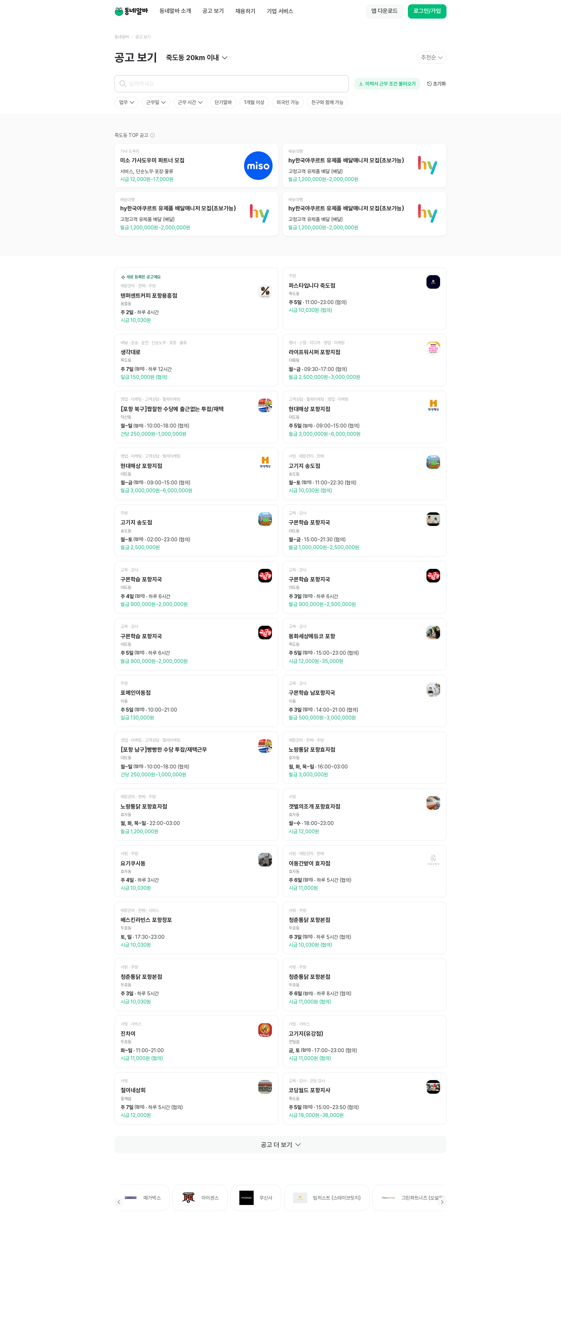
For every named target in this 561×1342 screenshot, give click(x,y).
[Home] (131, 11)
